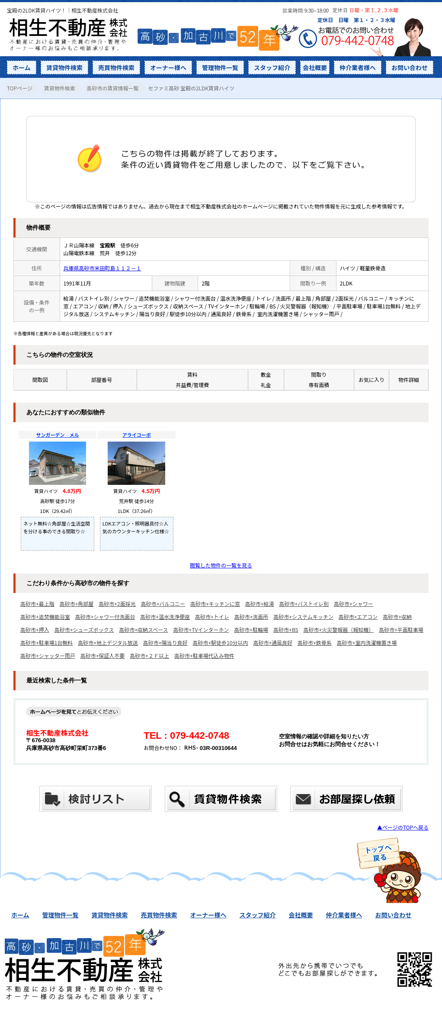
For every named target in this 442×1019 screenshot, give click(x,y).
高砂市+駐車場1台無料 (46, 642)
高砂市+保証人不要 (102, 655)
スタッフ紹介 (272, 67)
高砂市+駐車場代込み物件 (204, 655)
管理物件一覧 (220, 67)
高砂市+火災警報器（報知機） (339, 629)
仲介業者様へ (358, 67)
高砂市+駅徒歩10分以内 (220, 642)
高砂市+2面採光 (117, 603)
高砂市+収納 (397, 616)
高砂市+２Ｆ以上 (149, 655)
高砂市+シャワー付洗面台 (105, 616)
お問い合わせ (409, 67)
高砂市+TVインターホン (201, 629)
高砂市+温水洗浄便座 (165, 616)
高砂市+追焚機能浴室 (45, 616)
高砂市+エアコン (358, 616)
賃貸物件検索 (64, 67)
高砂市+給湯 (259, 603)
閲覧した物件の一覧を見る (221, 565)
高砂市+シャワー (353, 603)
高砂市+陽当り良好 (165, 642)
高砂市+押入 (34, 629)
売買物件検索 (116, 67)
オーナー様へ (168, 67)
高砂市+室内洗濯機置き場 (367, 642)
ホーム (22, 67)
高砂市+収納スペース (143, 629)
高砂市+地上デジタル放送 (108, 642)
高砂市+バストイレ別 (304, 603)
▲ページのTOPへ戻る (403, 827)
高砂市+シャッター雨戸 (47, 655)
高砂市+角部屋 (77, 603)
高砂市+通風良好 (272, 642)
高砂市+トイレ (212, 616)
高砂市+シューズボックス (84, 629)
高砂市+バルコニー (163, 603)
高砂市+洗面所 (251, 616)
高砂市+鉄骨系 (315, 642)
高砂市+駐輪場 (251, 629)
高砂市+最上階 (37, 603)
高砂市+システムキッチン (303, 616)
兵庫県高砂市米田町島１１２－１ (102, 268)
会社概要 (315, 67)
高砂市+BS (285, 629)
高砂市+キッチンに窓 (215, 603)
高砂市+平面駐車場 (401, 629)
